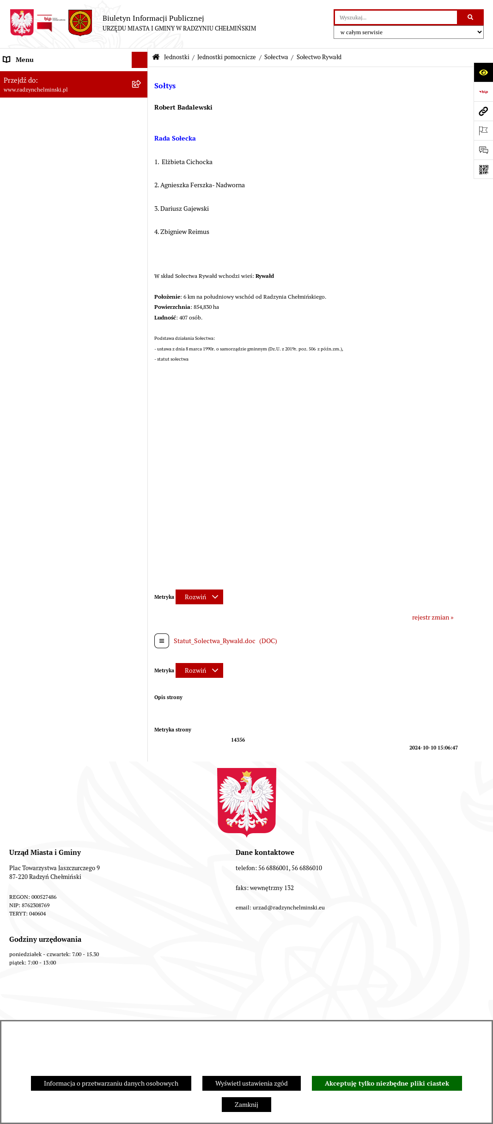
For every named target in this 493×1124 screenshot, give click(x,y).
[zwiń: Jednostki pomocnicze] (141, 308)
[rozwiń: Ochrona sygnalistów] (141, 205)
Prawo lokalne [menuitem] (23, 729)
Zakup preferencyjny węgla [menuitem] (41, 794)
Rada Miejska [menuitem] (22, 124)
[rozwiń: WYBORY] (141, 108)
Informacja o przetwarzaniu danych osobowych (111, 1083)
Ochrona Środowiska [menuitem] (32, 827)
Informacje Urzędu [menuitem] (29, 173)
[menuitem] (74, 108)
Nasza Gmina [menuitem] (22, 76)
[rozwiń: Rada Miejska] (141, 124)
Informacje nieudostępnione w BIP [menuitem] (52, 875)
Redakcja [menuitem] (16, 891)
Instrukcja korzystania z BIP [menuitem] (42, 907)
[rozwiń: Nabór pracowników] (141, 254)
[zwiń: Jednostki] (141, 286)
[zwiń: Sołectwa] (141, 330)
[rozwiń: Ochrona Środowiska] (141, 827)
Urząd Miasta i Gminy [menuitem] (33, 157)
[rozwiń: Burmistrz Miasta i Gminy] (141, 140)
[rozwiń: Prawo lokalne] (141, 730)
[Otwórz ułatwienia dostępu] (483, 72)
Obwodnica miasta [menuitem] (29, 778)
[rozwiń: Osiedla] (141, 685)
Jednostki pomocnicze (226, 57)
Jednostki (176, 57)
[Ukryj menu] (140, 60)
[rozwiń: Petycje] (141, 189)
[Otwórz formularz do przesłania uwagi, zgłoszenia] (483, 150)
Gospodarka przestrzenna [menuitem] (39, 810)
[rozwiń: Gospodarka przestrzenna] (141, 810)
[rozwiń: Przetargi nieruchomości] (141, 238)
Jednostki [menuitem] (16, 286)
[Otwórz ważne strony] (483, 130)
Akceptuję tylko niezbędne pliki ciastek (387, 1083)
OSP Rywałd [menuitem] (20, 940)
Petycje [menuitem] (13, 189)
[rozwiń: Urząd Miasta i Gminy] (141, 157)
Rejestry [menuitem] (14, 843)
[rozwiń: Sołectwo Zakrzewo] (141, 641)
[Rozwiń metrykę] (199, 597)
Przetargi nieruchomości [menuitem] (38, 237)
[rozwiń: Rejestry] (141, 843)
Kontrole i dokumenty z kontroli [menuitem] (48, 859)
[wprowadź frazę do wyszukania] (396, 17)
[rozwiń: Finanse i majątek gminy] (141, 270)
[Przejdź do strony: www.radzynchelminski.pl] (483, 111)
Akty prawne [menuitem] (21, 746)
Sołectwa (276, 57)
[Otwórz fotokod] (483, 169)
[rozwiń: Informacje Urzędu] (141, 173)
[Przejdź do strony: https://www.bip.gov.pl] (483, 91)
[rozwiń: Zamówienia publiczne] (141, 221)
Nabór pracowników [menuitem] (31, 254)
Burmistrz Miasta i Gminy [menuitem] (39, 140)
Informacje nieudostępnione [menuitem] (43, 924)
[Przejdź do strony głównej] (132, 23)
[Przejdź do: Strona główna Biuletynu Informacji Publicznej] (156, 57)
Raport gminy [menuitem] (22, 92)
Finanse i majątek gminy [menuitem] (37, 270)
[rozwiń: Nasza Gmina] (141, 76)
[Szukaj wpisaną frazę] (471, 17)
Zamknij (246, 1104)
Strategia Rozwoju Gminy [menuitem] (39, 762)
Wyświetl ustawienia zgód (251, 1083)
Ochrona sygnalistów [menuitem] (32, 205)
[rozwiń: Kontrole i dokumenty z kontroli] (141, 859)
